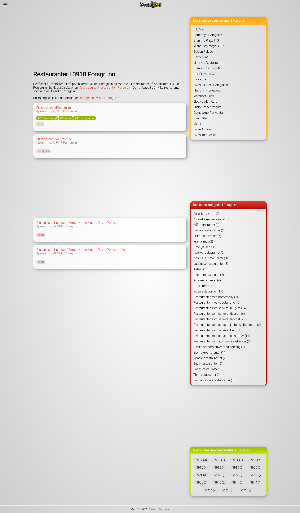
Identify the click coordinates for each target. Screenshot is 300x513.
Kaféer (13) (201, 269)
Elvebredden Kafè (205, 101)
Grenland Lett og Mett (208, 68)
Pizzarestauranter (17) (208, 291)
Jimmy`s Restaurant (206, 63)
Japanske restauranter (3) (210, 263)
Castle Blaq (201, 57)
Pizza (40, 124)
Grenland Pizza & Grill (207, 40)
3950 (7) (247, 490)
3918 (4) (220, 467)
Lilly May (199, 29)
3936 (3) (202, 482)
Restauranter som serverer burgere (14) (220, 308)
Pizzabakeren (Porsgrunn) (53, 107)
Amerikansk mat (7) (206, 214)
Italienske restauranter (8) (210, 258)
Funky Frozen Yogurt (207, 107)
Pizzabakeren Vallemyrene (54, 139)
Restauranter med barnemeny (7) (215, 297)
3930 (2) (256, 475)
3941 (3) (238, 482)
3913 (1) (219, 460)
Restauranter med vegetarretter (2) (216, 302)
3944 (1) (256, 482)
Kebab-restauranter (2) (208, 275)
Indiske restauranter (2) (208, 252)
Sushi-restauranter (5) (207, 363)
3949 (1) (229, 490)
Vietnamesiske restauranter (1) (214, 380)
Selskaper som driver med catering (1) (219, 347)
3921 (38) (202, 475)
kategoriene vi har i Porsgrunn (99, 98)
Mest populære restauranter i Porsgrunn (104, 87)
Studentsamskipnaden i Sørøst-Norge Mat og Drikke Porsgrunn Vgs (81, 250)
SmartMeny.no (159, 509)
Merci (197, 124)
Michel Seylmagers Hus (209, 46)
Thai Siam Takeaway (207, 90)
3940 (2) (220, 482)
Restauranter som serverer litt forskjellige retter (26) (227, 325)
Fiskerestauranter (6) (207, 236)
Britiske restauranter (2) (209, 230)
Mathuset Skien (203, 96)
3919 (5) (238, 467)
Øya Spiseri (201, 118)
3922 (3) (221, 475)
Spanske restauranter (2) (210, 358)
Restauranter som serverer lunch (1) (217, 330)
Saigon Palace (203, 51)
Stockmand (201, 79)
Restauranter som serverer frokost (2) (218, 319)
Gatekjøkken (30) (204, 247)
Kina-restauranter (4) (207, 280)
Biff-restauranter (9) (206, 225)
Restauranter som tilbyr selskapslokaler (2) (222, 341)
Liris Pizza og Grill (205, 74)
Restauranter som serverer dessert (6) (219, 313)
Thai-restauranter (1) (207, 375)
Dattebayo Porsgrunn (207, 35)
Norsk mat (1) (202, 286)
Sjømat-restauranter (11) (210, 352)
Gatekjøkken (44, 151)
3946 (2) (211, 490)
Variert (41, 235)
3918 (58, 111)
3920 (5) (256, 467)
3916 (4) (202, 467)
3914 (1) (237, 460)
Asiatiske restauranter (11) (211, 219)
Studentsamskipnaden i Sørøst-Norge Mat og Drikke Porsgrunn (78, 223)
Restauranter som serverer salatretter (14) (221, 336)
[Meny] (5, 4)
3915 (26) (255, 460)
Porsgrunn (70, 111)
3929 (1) (239, 475)
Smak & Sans (202, 129)
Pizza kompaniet (204, 135)
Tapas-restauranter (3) (208, 369)
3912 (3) (201, 460)
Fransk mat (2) (203, 241)
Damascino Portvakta (208, 112)
